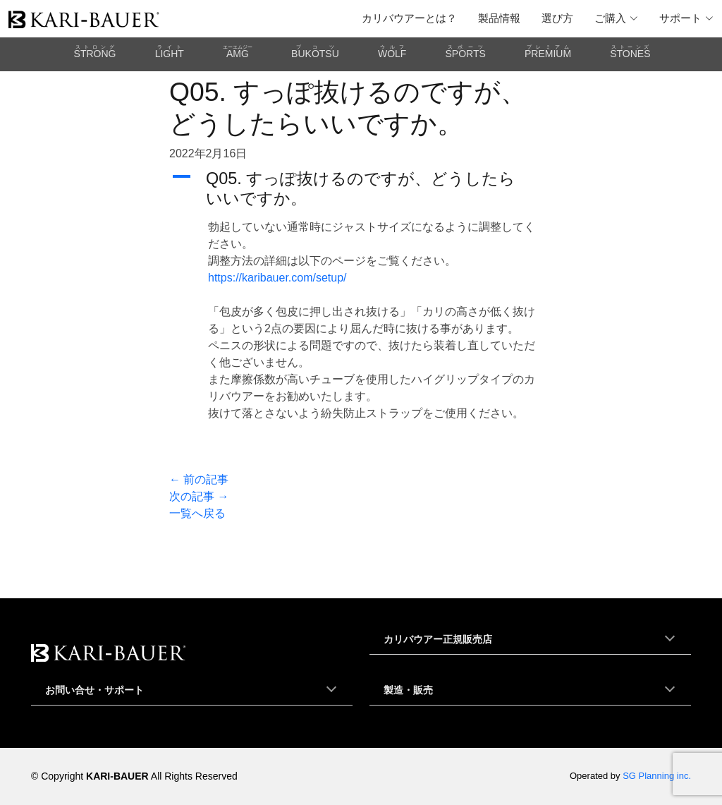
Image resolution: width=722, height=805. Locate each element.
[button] (361, 188)
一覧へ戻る (197, 513)
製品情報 (499, 18)
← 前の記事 (198, 479)
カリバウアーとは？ (409, 18)
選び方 (557, 18)
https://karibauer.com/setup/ (277, 278)
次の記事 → (198, 496)
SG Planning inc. (657, 775)
